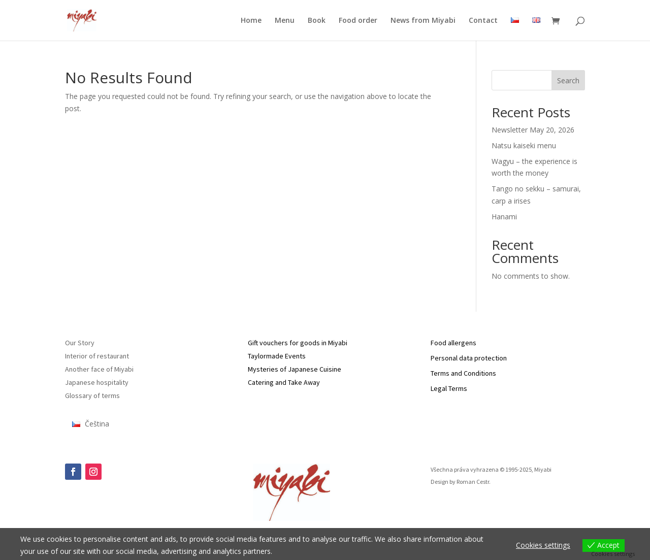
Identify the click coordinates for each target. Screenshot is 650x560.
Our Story (79, 342)
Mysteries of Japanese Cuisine (294, 369)
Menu (285, 21)
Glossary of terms (92, 395)
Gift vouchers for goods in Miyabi (297, 342)
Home (251, 21)
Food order (358, 21)
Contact (483, 21)
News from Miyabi (423, 21)
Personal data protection (469, 358)
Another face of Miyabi (99, 369)
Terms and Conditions (463, 373)
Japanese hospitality (96, 382)
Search (568, 80)
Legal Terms (449, 388)
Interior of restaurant (97, 355)
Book (317, 21)
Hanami (504, 216)
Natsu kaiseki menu (524, 145)
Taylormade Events (277, 355)
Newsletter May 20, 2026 (533, 130)
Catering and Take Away (284, 382)
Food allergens (453, 342)
